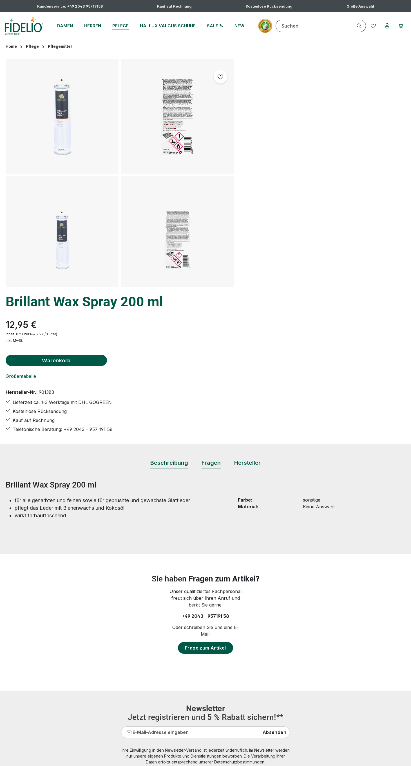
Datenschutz (258, 645)
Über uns (255, 686)
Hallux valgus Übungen (168, 666)
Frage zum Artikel (205, 497)
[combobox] (313, 26)
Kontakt (151, 676)
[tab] (169, 312)
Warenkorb (296, 121)
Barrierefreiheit (261, 696)
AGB (250, 635)
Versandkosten (273, 757)
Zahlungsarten (260, 676)
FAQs (148, 635)
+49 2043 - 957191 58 (205, 465)
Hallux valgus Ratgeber (168, 656)
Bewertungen (157, 716)
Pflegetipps (154, 696)
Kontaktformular (61, 658)
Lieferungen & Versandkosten (174, 686)
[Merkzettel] (372, 25)
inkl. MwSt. (254, 101)
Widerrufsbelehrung (267, 666)
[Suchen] (358, 26)
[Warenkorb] (400, 25)
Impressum (257, 656)
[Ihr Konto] (386, 25)
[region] (120, 173)
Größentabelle (260, 137)
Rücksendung (157, 706)
